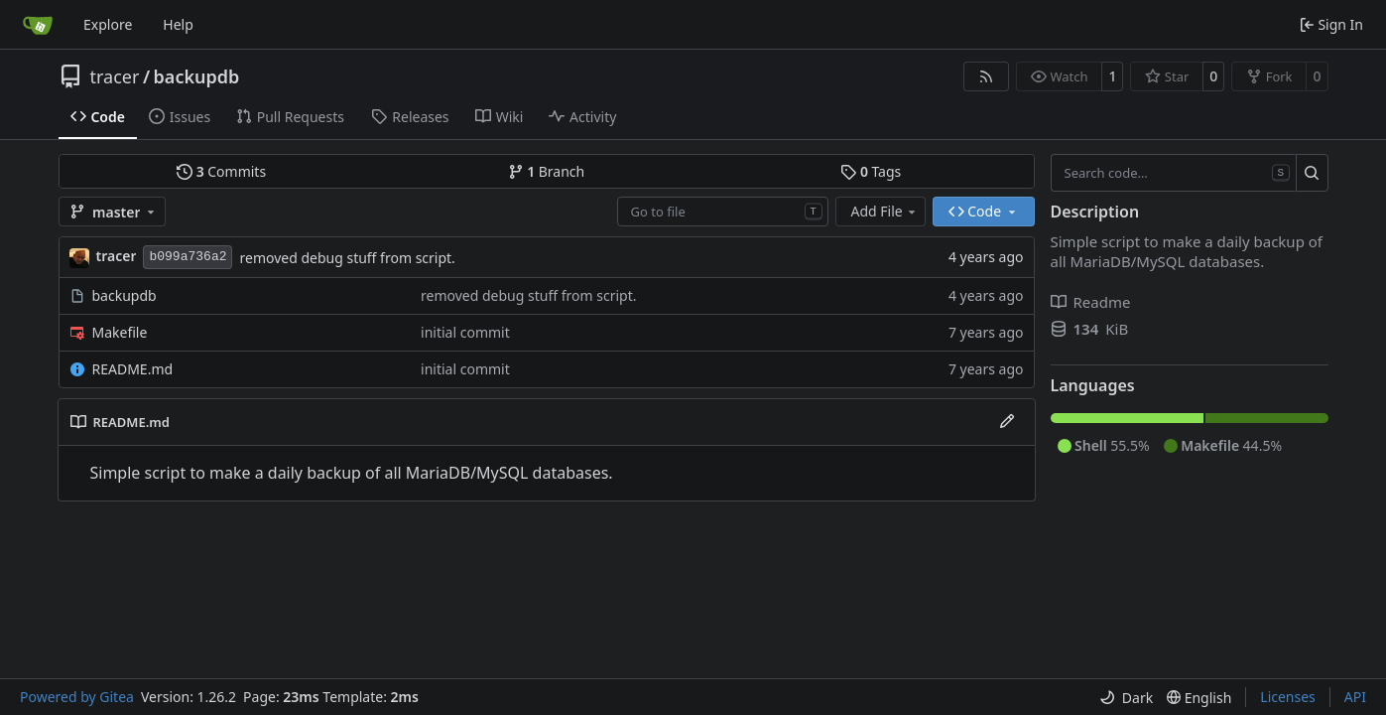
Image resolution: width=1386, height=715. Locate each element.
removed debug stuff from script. (346, 257)
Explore (107, 24)
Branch (546, 171)
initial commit (465, 332)
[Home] (37, 25)
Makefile (120, 332)
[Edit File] (1007, 422)
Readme (1091, 302)
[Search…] (1312, 173)
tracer (115, 76)
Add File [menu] (885, 211)
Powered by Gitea (77, 696)
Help (178, 24)
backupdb (197, 76)
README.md (133, 368)
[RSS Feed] (986, 76)
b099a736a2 (187, 256)
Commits (221, 171)
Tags (870, 171)
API (1355, 696)
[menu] (1126, 697)
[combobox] (722, 211)
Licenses (1288, 696)
